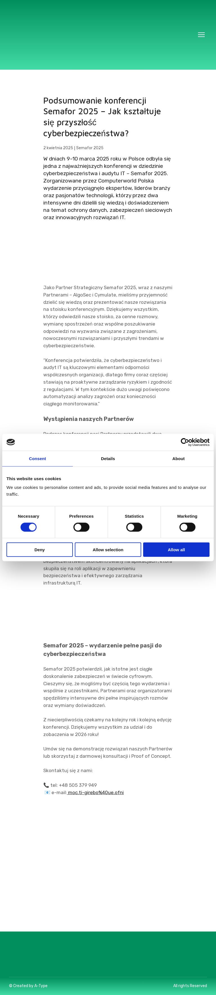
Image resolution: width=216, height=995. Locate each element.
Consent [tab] (37, 458)
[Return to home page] (102, 34)
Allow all (176, 549)
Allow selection (108, 549)
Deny (39, 549)
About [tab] (178, 458)
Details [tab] (108, 458)
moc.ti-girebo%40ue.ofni (95, 792)
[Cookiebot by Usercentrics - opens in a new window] (185, 442)
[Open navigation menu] (201, 34)
